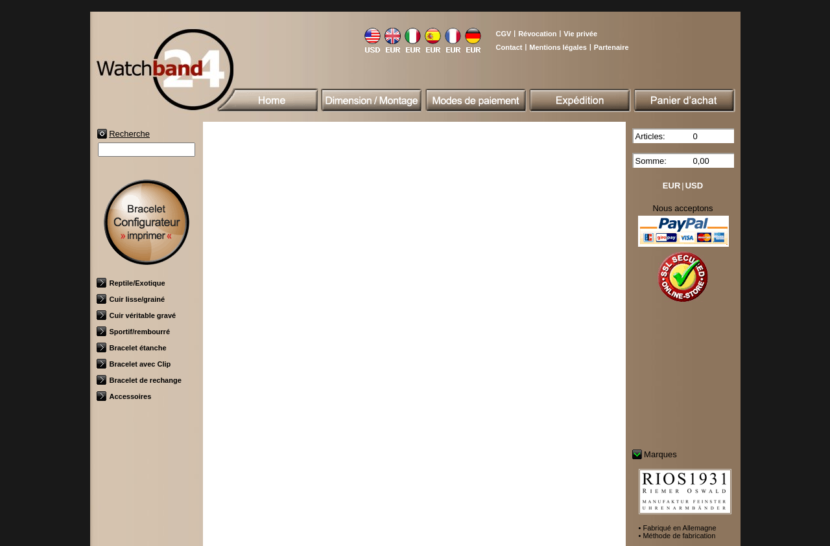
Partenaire (611, 47)
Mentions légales (558, 47)
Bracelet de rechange (139, 380)
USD (694, 185)
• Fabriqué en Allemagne (678, 528)
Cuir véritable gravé (136, 315)
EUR (671, 185)
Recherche (129, 134)
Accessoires (124, 396)
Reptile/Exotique (131, 283)
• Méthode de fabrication (677, 536)
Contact (509, 47)
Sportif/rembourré (134, 332)
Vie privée (580, 34)
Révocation (537, 34)
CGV (504, 34)
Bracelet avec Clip (134, 364)
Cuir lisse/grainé (131, 299)
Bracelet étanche (132, 348)
